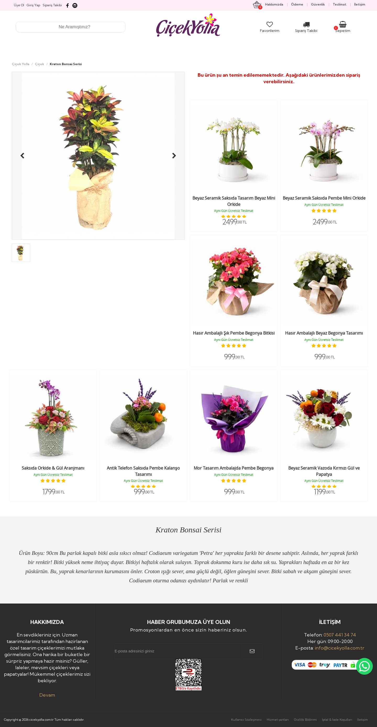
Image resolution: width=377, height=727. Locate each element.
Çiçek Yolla (20, 64)
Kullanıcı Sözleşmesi (246, 720)
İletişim (362, 720)
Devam (47, 695)
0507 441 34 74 (340, 635)
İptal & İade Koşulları (337, 720)
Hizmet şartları (278, 720)
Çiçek (39, 64)
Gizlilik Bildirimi (305, 720)
